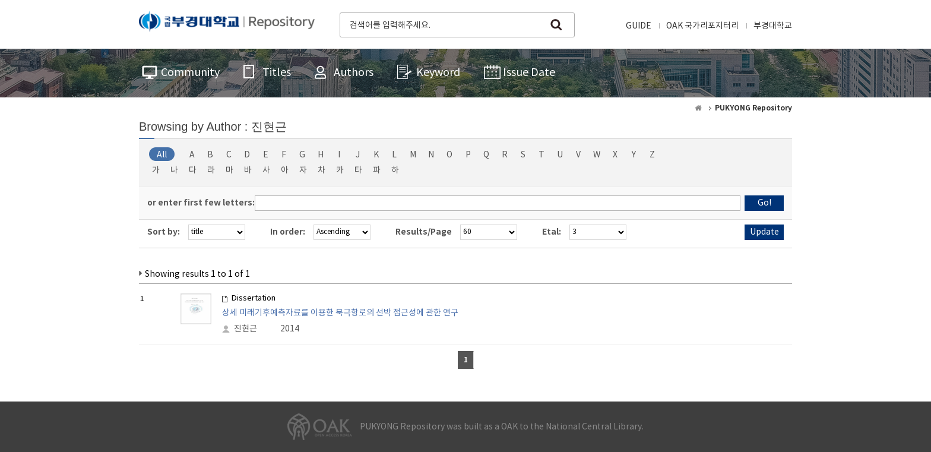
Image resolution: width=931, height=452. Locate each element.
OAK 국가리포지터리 (702, 26)
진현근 (245, 329)
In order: (287, 232)
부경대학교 (772, 26)
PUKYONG (227, 24)
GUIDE (638, 26)
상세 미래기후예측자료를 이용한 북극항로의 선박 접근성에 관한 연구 (340, 313)
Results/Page (423, 232)
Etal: (551, 232)
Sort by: (163, 232)
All (162, 155)
